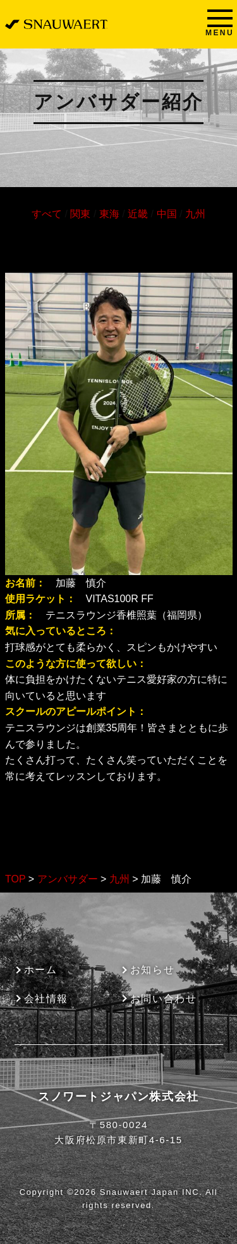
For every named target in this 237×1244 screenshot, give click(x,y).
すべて (47, 213)
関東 (80, 213)
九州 (195, 213)
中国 (167, 213)
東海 (109, 213)
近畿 (138, 213)
